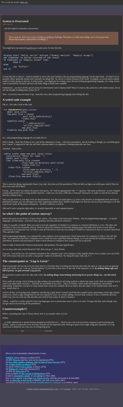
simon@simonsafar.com (48, 406)
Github (67, 406)
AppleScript (31, 48)
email (22, 347)
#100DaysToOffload (45, 37)
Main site (24, 2)
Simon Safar (33, 406)
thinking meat (77, 244)
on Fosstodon (48, 347)
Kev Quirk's (32, 37)
